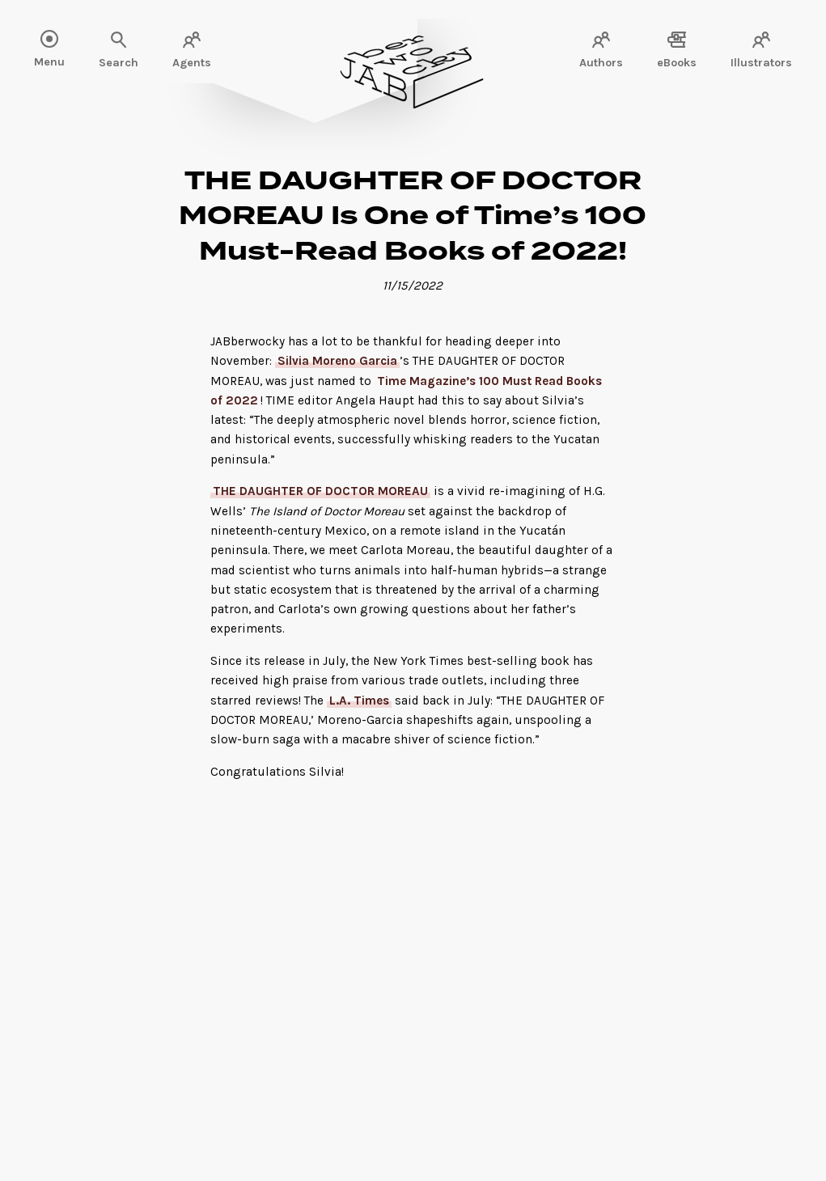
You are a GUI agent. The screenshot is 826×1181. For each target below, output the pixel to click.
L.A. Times (359, 700)
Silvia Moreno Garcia (337, 360)
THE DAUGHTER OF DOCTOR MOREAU (320, 491)
